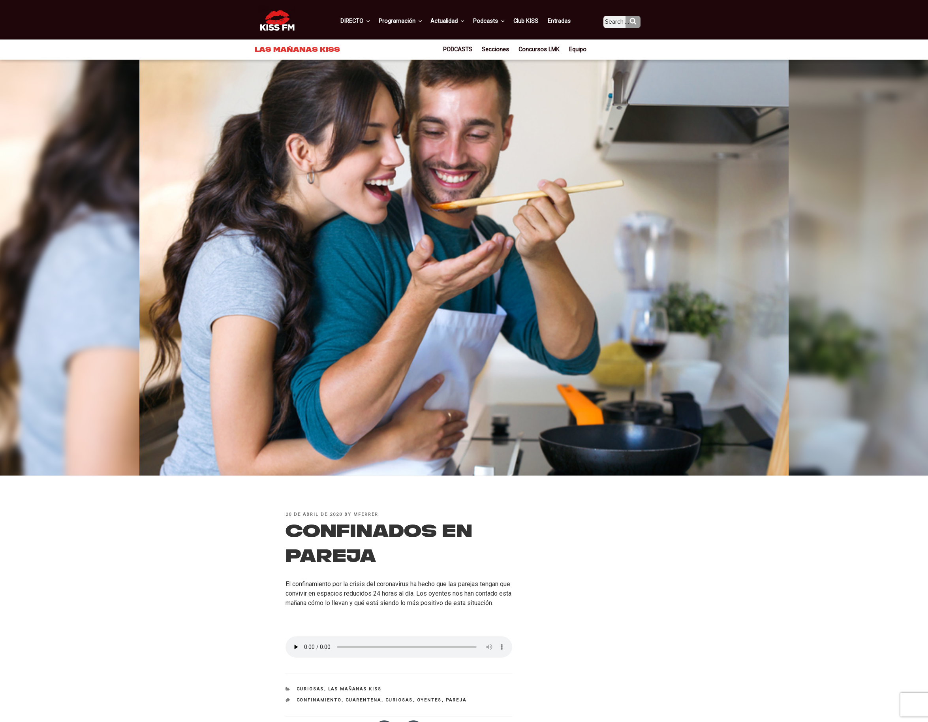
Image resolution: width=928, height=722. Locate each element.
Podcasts (498, 21)
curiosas (399, 700)
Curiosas (310, 689)
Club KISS (532, 21)
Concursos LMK (538, 49)
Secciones (497, 49)
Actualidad (458, 21)
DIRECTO (369, 21)
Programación (412, 21)
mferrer (365, 514)
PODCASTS (460, 49)
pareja (456, 700)
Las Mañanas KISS (355, 689)
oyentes (429, 700)
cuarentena (363, 700)
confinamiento (319, 700)
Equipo (574, 49)
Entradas (564, 21)
